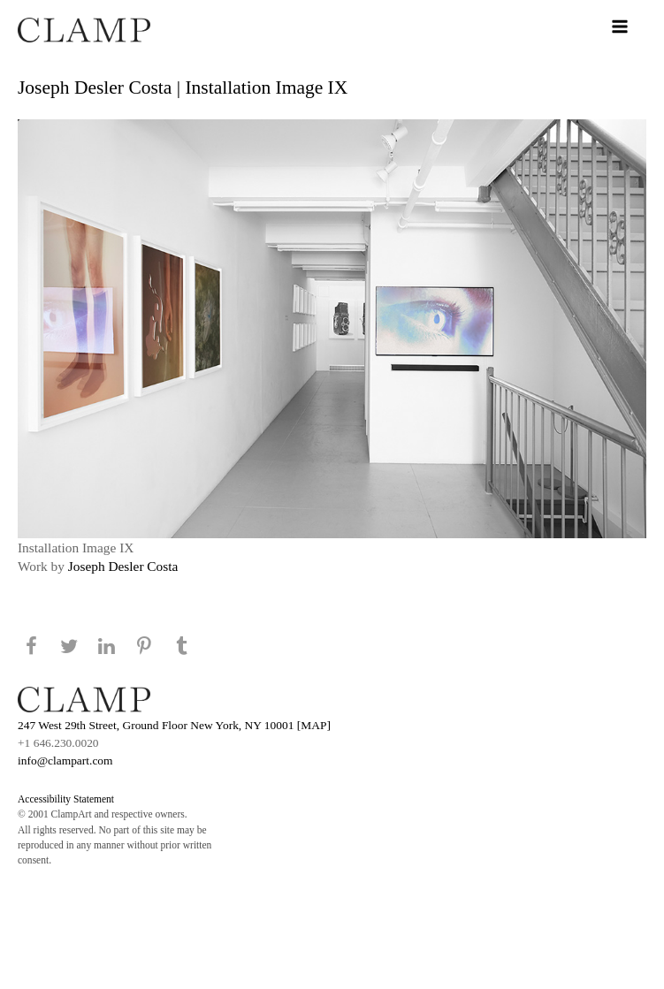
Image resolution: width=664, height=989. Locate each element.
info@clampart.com (65, 760)
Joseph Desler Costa (123, 566)
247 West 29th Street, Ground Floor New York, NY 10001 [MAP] (174, 725)
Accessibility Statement (66, 799)
